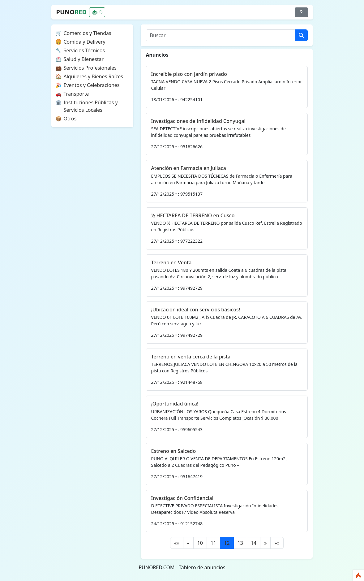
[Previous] (188, 543)
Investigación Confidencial (182, 498)
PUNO (71, 12)
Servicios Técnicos (84, 50)
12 (226, 543)
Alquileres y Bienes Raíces (93, 76)
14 (253, 543)
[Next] (265, 543)
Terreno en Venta (171, 262)
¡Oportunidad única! (174, 403)
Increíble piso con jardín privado (189, 74)
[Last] (276, 543)
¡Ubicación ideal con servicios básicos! (195, 309)
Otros (70, 118)
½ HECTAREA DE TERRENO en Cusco (192, 215)
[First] (176, 543)
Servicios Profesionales (90, 67)
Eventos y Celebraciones (92, 85)
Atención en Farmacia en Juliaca (188, 168)
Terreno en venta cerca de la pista (190, 356)
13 (240, 543)
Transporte (76, 93)
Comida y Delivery (84, 41)
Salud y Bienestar (84, 59)
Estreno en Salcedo (173, 451)
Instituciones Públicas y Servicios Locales (91, 106)
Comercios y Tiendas (87, 33)
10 (200, 543)
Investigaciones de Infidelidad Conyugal (198, 121)
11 (213, 543)
